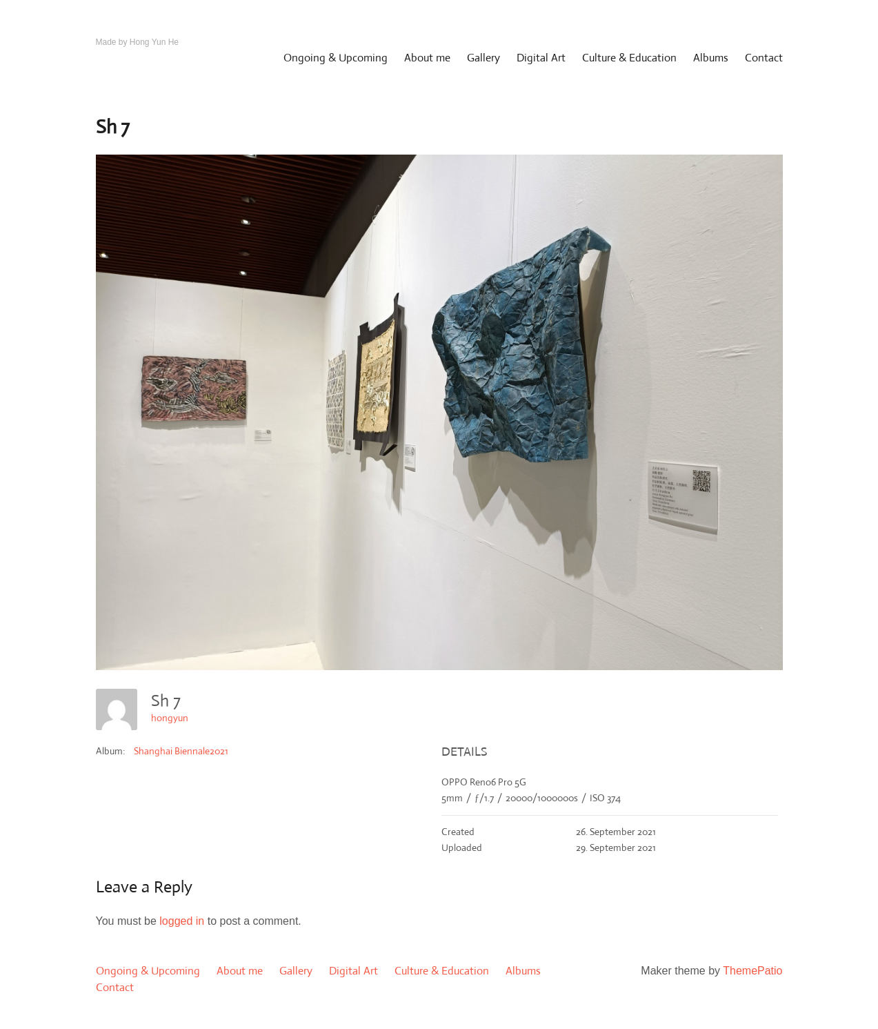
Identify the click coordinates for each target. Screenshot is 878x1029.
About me (427, 57)
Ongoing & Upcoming (335, 57)
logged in (181, 921)
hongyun (169, 718)
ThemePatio (752, 971)
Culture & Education (629, 57)
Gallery (483, 57)
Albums (710, 57)
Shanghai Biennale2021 (181, 751)
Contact (764, 57)
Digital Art (541, 57)
